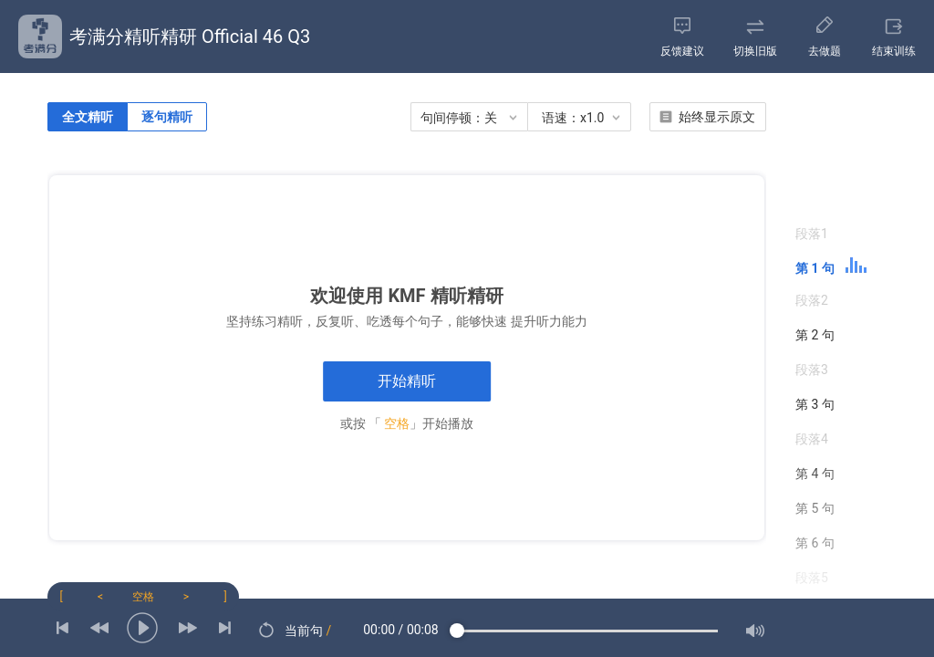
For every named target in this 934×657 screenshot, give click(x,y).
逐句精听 (166, 117)
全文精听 (87, 117)
